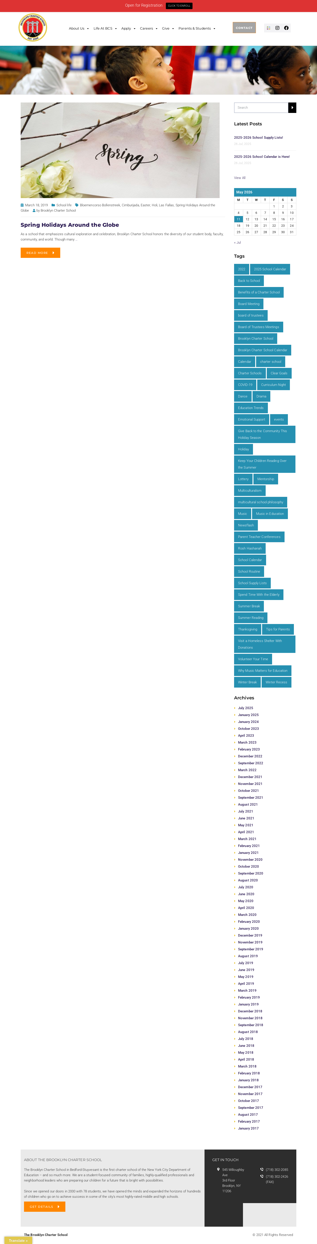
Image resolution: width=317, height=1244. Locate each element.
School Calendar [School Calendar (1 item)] (250, 560)
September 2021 (250, 798)
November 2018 (250, 1018)
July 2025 (245, 708)
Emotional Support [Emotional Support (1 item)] (251, 419)
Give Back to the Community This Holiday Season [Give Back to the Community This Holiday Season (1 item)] (262, 434)
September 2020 (250, 873)
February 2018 (249, 1073)
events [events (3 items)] (279, 419)
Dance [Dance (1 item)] (243, 396)
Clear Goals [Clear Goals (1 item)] (279, 373)
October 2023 (248, 729)
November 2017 (250, 1094)
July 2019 (245, 963)
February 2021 (249, 846)
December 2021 (250, 777)
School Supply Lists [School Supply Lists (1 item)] (252, 583)
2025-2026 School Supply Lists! (258, 138)
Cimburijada (130, 205)
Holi (154, 205)
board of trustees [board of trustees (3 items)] (251, 315)
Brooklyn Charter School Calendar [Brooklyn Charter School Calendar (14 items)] (262, 350)
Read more (37, 253)
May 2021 (245, 825)
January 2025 (248, 715)
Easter (145, 205)
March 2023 (247, 742)
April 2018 (246, 1059)
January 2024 (248, 722)
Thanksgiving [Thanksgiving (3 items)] (247, 629)
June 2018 (246, 1046)
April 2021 (246, 832)
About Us (76, 28)
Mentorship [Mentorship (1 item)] (265, 479)
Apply (126, 28)
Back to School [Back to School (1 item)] (249, 281)
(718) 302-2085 (277, 1170)
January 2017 (248, 1128)
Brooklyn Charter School (58, 211)
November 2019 (250, 942)
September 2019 (250, 949)
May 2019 (245, 977)
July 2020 (245, 887)
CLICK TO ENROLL (179, 5)
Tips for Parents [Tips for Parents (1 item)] (278, 629)
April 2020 (246, 908)
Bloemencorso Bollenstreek (100, 205)
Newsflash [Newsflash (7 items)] (246, 525)
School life (64, 205)
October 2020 (248, 867)
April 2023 (246, 736)
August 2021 (248, 805)
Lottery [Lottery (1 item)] (243, 479)
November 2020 (250, 860)
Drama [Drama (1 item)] (262, 396)
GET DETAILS (41, 1206)
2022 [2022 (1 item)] (241, 269)
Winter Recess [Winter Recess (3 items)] (276, 682)
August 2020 (248, 880)
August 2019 (248, 956)
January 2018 (248, 1080)
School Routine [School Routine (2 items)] (249, 572)
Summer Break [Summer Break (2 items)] (249, 606)
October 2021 (248, 791)
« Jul (237, 243)
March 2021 (247, 839)
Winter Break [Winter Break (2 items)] (247, 682)
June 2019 (246, 970)
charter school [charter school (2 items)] (270, 362)
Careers (146, 28)
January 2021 (248, 853)
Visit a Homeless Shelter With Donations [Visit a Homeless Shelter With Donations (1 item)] (260, 644)
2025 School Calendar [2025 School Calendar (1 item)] (270, 269)
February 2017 (249, 1122)
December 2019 (250, 935)
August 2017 (248, 1115)
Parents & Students (195, 28)
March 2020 (247, 915)
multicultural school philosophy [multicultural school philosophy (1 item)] (260, 502)
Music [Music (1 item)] (242, 514)
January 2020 (248, 929)
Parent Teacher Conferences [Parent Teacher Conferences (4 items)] (259, 537)
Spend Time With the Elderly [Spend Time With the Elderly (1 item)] (258, 595)
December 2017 (250, 1087)
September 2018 (250, 1025)
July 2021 (245, 811)
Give (165, 28)
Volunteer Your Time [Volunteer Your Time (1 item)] (253, 659)
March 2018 (247, 1066)
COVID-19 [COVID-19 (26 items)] (245, 385)
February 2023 (249, 749)
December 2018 (250, 1011)
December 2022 (250, 756)
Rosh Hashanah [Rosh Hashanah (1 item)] (250, 548)
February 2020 (249, 922)
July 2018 (245, 1039)
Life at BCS (103, 28)
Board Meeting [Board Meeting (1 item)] (248, 304)
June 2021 (246, 818)
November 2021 (250, 784)
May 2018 (245, 1053)
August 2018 (248, 1032)
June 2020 (246, 894)
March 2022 (247, 770)
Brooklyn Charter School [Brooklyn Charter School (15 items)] (255, 339)
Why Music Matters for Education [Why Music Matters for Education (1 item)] (262, 671)
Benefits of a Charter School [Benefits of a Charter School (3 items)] (259, 292)
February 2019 (249, 997)
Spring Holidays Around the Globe (70, 225)
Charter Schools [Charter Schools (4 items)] (250, 373)
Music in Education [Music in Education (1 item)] (270, 514)
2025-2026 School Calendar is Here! (262, 157)
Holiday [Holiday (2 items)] (243, 449)
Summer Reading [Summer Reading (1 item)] (250, 618)
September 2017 (250, 1108)
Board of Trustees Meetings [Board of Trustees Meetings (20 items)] (258, 327)
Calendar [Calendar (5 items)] (244, 362)
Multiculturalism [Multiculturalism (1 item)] (250, 491)
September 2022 (250, 763)
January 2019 (248, 1004)
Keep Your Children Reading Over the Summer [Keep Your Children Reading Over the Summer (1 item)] (262, 464)
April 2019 (246, 984)
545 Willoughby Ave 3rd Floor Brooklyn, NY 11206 (233, 1180)
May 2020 (245, 901)
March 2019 (247, 991)
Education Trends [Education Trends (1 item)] (251, 408)
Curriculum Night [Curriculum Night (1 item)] (273, 385)
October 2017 (248, 1101)
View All (239, 178)
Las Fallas (166, 205)
